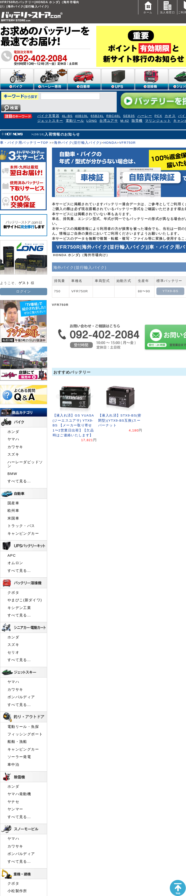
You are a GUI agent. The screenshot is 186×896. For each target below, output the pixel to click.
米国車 (13, 518)
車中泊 (13, 764)
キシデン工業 (19, 608)
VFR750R (127, 142)
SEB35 (129, 116)
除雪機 (137, 121)
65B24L (97, 116)
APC (11, 555)
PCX (158, 116)
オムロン (15, 563)
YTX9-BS (170, 291)
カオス (170, 116)
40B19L (81, 116)
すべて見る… (19, 481)
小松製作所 (17, 891)
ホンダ (13, 432)
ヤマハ (13, 439)
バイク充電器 (48, 116)
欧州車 (13, 511)
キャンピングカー (23, 533)
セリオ (13, 652)
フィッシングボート (25, 734)
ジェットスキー (50, 121)
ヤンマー (15, 809)
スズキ (13, 454)
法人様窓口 (167, 7)
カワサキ (15, 447)
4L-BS (67, 116)
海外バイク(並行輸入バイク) (77, 142)
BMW (12, 474)
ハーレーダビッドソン (25, 464)
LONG (91, 121)
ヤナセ (13, 802)
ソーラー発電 (19, 757)
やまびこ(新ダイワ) (24, 600)
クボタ (13, 593)
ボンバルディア (21, 697)
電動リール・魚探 (23, 727)
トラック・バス (21, 526)
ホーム (148, 7)
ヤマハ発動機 (19, 794)
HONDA (110, 142)
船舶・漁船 (17, 742)
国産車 (13, 503)
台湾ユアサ (108, 121)
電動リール (75, 121)
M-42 (124, 121)
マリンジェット (158, 121)
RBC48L (113, 116)
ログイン (23, 291)
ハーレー (144, 116)
